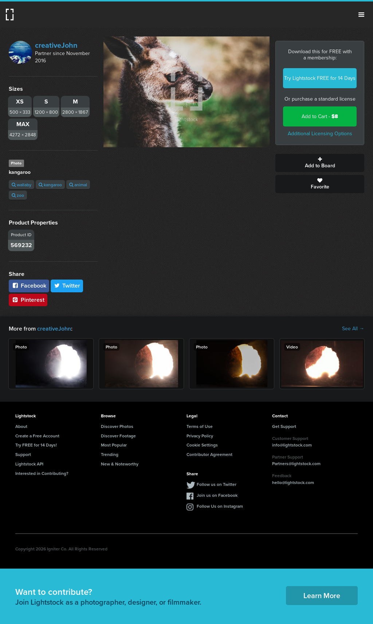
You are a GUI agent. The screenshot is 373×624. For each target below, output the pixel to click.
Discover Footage (118, 436)
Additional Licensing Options (320, 133)
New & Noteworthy (119, 464)
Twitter (67, 285)
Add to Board (320, 163)
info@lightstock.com (292, 445)
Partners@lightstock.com (296, 463)
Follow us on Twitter (216, 484)
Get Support (284, 426)
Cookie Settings (202, 445)
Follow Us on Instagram (220, 506)
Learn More (321, 595)
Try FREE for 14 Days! (36, 445)
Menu (361, 14)
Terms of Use (199, 426)
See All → (353, 328)
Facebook (29, 285)
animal (78, 185)
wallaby (21, 185)
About (21, 426)
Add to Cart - (320, 116)
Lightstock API (29, 464)
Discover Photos (117, 426)
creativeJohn (56, 45)
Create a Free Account (37, 436)
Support (23, 454)
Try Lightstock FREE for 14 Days (320, 78)
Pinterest (28, 300)
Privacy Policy (199, 436)
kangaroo (50, 185)
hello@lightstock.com (293, 482)
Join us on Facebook (217, 495)
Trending (109, 454)
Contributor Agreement (209, 454)
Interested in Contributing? (41, 473)
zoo (18, 195)
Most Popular (114, 445)
